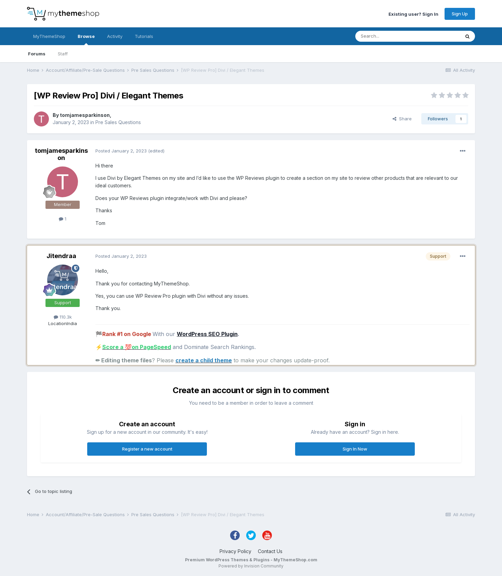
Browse (86, 39)
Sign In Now (355, 449)
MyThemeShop (49, 36)
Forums (36, 53)
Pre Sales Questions (118, 122)
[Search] (390, 36)
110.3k (63, 317)
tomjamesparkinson (85, 115)
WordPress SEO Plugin (207, 334)
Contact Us (270, 551)
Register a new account (147, 449)
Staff (63, 53)
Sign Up (460, 13)
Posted (121, 150)
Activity (114, 36)
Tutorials (144, 36)
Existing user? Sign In (413, 13)
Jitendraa (61, 255)
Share (402, 118)
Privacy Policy (235, 551)
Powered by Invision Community (251, 565)
